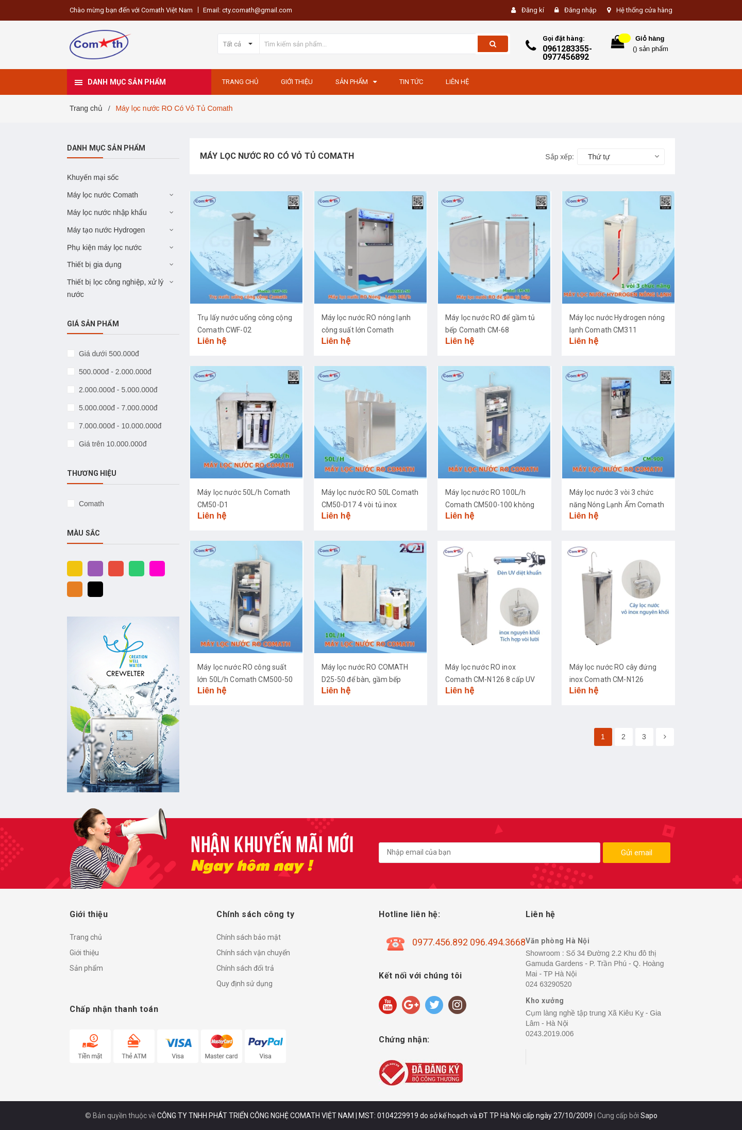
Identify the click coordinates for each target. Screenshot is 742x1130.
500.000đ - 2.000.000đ (114, 372)
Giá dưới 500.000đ (108, 354)
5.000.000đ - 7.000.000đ (117, 408)
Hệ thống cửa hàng (644, 10)
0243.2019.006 (550, 1033)
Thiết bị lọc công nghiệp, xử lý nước (115, 288)
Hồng (154, 568)
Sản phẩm (86, 968)
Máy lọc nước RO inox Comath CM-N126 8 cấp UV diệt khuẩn (490, 679)
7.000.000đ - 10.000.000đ (119, 426)
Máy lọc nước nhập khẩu (107, 212)
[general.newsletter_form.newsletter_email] (489, 852)
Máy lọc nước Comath (102, 195)
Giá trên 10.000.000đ (111, 444)
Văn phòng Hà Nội (557, 941)
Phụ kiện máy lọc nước (104, 247)
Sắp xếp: (559, 157)
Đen (93, 588)
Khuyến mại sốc (93, 177)
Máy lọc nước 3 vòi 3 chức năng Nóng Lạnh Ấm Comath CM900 (616, 504)
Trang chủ (86, 937)
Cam (72, 588)
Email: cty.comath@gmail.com (247, 10)
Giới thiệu (84, 953)
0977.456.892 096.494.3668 (469, 942)
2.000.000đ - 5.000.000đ (117, 390)
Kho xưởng (545, 1000)
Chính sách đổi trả (245, 968)
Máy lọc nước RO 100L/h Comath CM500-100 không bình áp (489, 504)
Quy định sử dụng (244, 983)
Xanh (134, 568)
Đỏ (113, 568)
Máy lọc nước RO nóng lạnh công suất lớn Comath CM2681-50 (366, 329)
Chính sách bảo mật (248, 937)
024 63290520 (549, 984)
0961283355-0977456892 (567, 53)
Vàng (72, 568)
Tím (93, 568)
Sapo (648, 1115)
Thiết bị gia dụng (94, 264)
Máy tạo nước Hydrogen (106, 230)
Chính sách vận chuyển (253, 953)
